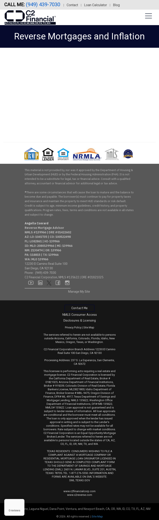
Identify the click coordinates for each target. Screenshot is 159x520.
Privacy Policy (73, 327)
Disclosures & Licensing (79, 320)
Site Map (88, 327)
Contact (72, 5)
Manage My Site (79, 291)
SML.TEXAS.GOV (79, 480)
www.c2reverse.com (79, 494)
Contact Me (79, 308)
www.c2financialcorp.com (79, 491)
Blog (116, 5)
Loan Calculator (95, 5)
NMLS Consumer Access (79, 315)
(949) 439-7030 (44, 4)
